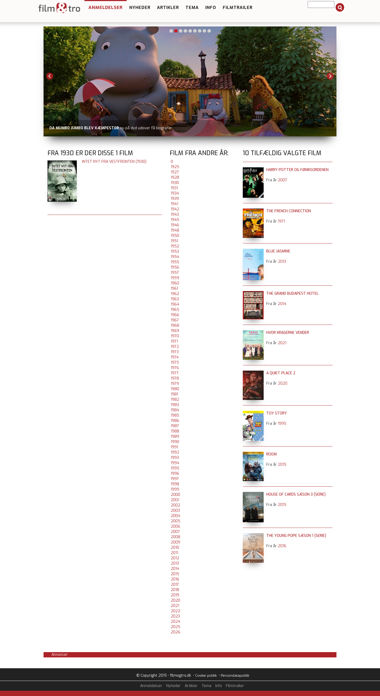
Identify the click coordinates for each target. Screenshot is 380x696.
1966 (175, 314)
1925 (175, 166)
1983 (175, 404)
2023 (175, 616)
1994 (175, 462)
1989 (175, 436)
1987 (175, 425)
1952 (175, 246)
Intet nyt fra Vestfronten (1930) (114, 161)
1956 (175, 267)
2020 (175, 600)
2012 (175, 558)
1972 (175, 346)
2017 (175, 584)
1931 (174, 188)
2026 (175, 632)
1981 (174, 394)
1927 (175, 172)
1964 (175, 304)
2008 (175, 537)
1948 (175, 230)
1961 (174, 288)
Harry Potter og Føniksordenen (297, 169)
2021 (175, 605)
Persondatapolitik (235, 675)
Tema (192, 7)
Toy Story (276, 413)
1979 (175, 383)
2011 (174, 552)
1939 (175, 198)
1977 (175, 373)
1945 (175, 219)
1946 (175, 225)
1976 (175, 367)
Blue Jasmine (278, 251)
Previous (50, 76)
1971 (174, 341)
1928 (175, 177)
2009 (175, 542)
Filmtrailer (238, 7)
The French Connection (288, 211)
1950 (175, 235)
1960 (175, 283)
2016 (175, 579)
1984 (175, 410)
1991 (174, 447)
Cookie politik (206, 675)
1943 (175, 214)
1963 (175, 299)
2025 (175, 626)
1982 (175, 399)
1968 (175, 325)
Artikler (168, 7)
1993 (175, 457)
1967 (175, 320)
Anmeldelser (105, 7)
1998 (175, 484)
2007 (175, 531)
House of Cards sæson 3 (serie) (296, 494)
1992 (175, 452)
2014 (175, 568)
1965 (175, 309)
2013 (175, 563)
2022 (175, 611)
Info (210, 7)
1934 (175, 193)
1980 (175, 388)
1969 (175, 330)
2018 (175, 589)
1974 (175, 357)
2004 (175, 515)
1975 (175, 362)
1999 (175, 489)
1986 (175, 420)
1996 (175, 473)
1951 (174, 240)
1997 (175, 478)
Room (271, 454)
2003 (175, 510)
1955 (175, 262)
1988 (175, 431)
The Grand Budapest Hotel (292, 293)
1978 (175, 378)
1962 (175, 293)
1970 (175, 336)
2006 (175, 526)
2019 (175, 595)
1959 (175, 277)
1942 (175, 209)
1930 (175, 182)
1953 (175, 251)
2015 (175, 574)
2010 (175, 547)
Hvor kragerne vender (287, 332)
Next (330, 76)
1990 (175, 441)
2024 (175, 621)
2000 (175, 494)
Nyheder (139, 7)
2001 (175, 500)
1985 (175, 415)
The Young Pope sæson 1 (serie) (296, 535)
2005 (175, 521)
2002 (175, 505)
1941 (174, 203)
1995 (175, 468)
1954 (175, 256)
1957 (175, 272)
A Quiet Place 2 (281, 373)
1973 (175, 351)
